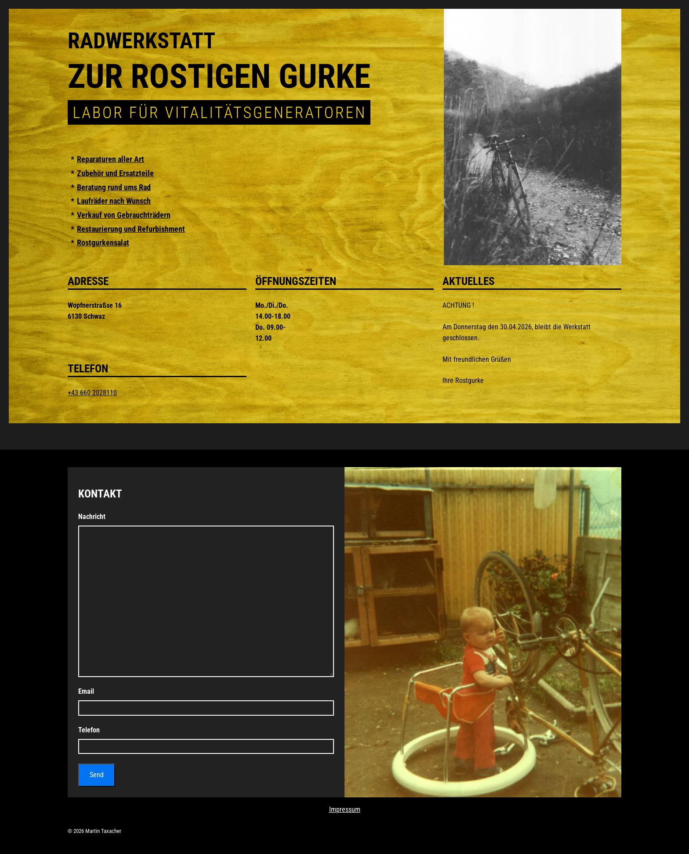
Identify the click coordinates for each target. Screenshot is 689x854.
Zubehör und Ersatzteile (115, 173)
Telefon (89, 730)
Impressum (344, 809)
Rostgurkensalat (103, 242)
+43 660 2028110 (92, 393)
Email (86, 691)
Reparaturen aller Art (110, 159)
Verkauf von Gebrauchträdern (123, 215)
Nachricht (91, 516)
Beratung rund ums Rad (114, 187)
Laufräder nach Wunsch (114, 201)
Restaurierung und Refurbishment (131, 229)
